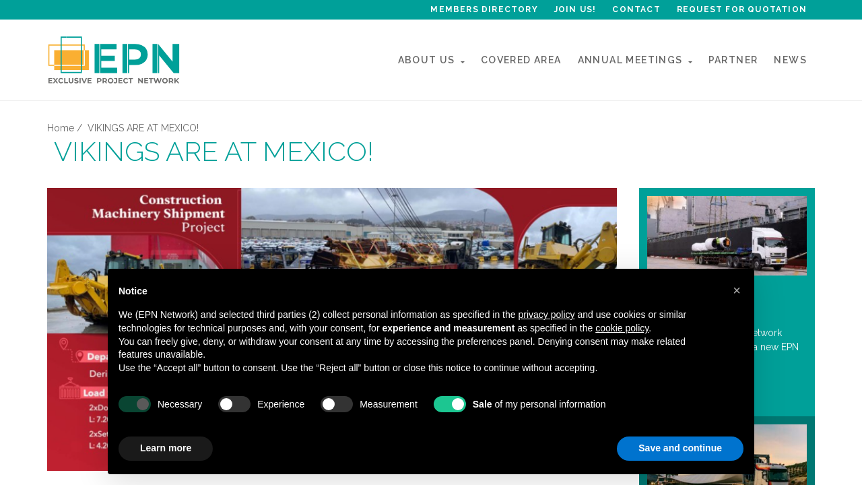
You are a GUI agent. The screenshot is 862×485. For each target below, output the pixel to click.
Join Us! (575, 9)
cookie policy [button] (622, 328)
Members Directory (483, 9)
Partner (733, 60)
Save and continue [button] (680, 448)
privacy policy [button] (546, 314)
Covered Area (521, 60)
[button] (737, 290)
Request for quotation (742, 9)
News (790, 60)
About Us (426, 60)
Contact (636, 9)
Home (60, 128)
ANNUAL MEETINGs (630, 60)
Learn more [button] (165, 448)
